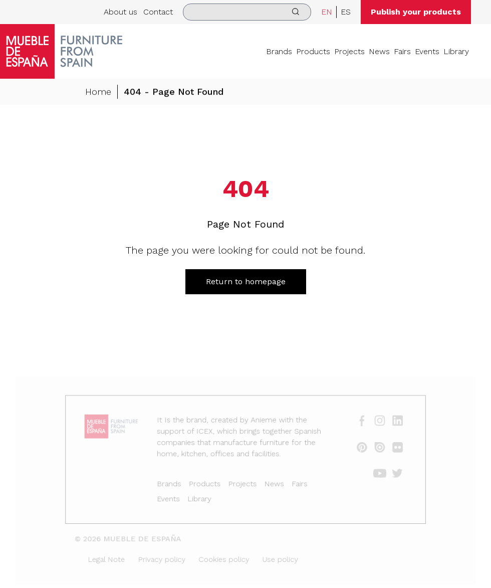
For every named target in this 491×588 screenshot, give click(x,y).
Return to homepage (246, 281)
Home (98, 92)
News (379, 51)
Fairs (402, 51)
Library (456, 51)
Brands (279, 51)
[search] (247, 12)
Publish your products (416, 12)
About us (120, 12)
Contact (158, 12)
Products (313, 51)
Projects (349, 51)
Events (427, 51)
